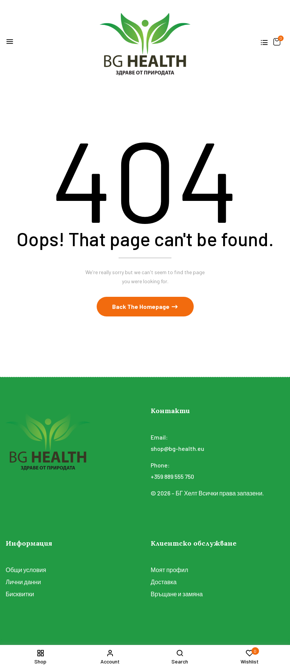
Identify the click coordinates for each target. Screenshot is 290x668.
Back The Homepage (141, 306)
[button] (277, 42)
